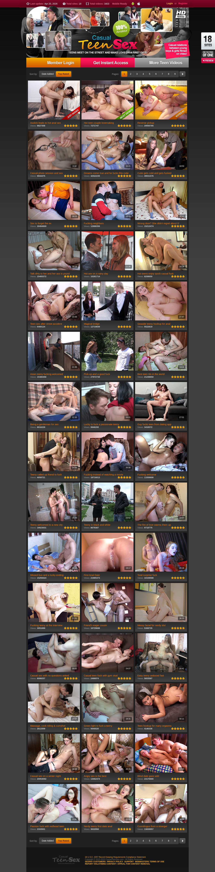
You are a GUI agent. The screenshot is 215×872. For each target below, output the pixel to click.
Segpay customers (95, 861)
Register (182, 3)
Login (170, 3)
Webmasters (142, 861)
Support (129, 861)
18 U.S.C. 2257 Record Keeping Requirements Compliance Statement (115, 857)
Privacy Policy (115, 861)
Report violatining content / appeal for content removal (117, 864)
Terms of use (157, 861)
